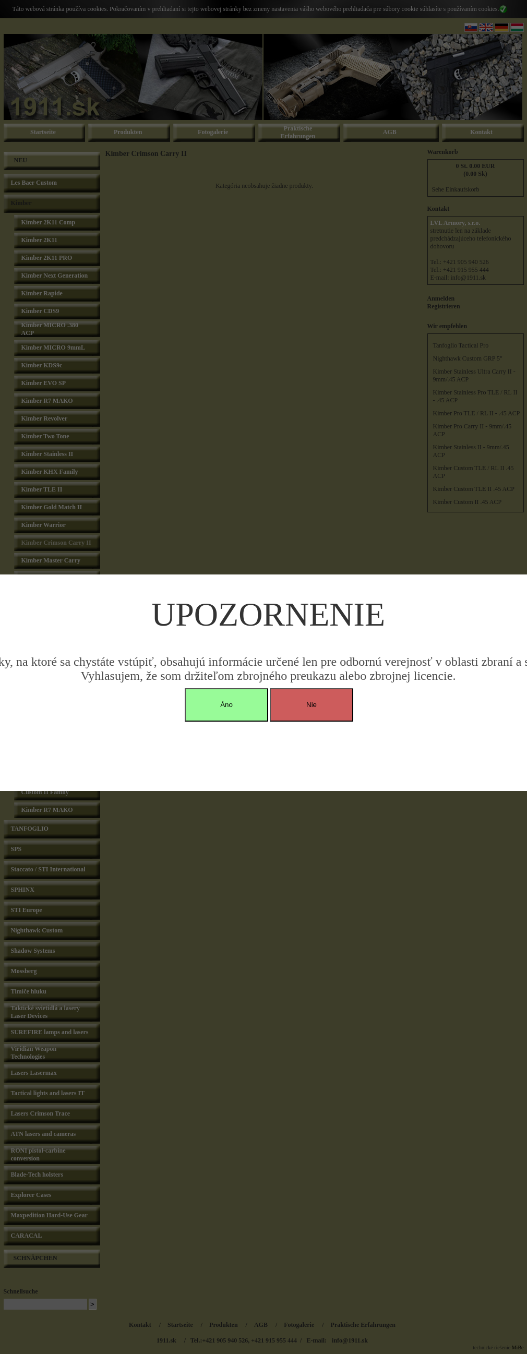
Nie (311, 705)
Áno (226, 705)
